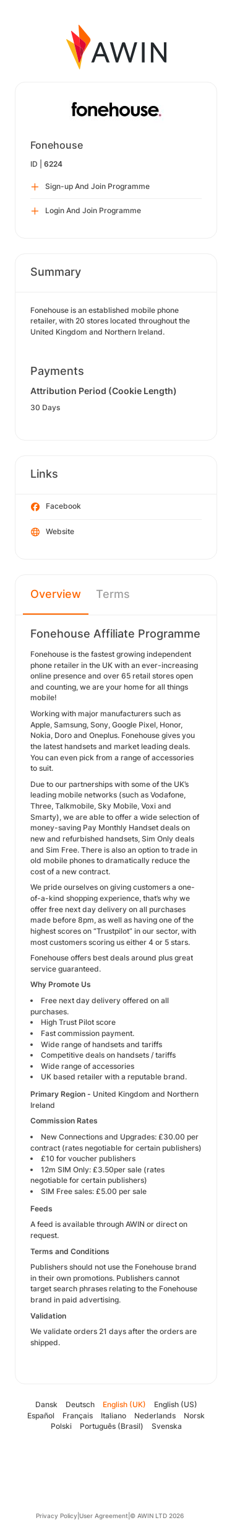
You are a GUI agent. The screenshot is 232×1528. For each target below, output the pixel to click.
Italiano (113, 1415)
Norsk (194, 1415)
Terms (113, 593)
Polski (61, 1426)
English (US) (175, 1404)
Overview (55, 593)
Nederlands (155, 1415)
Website (52, 532)
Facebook (56, 507)
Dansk (46, 1404)
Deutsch (80, 1404)
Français (77, 1415)
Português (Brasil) (112, 1426)
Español (40, 1415)
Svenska (167, 1426)
